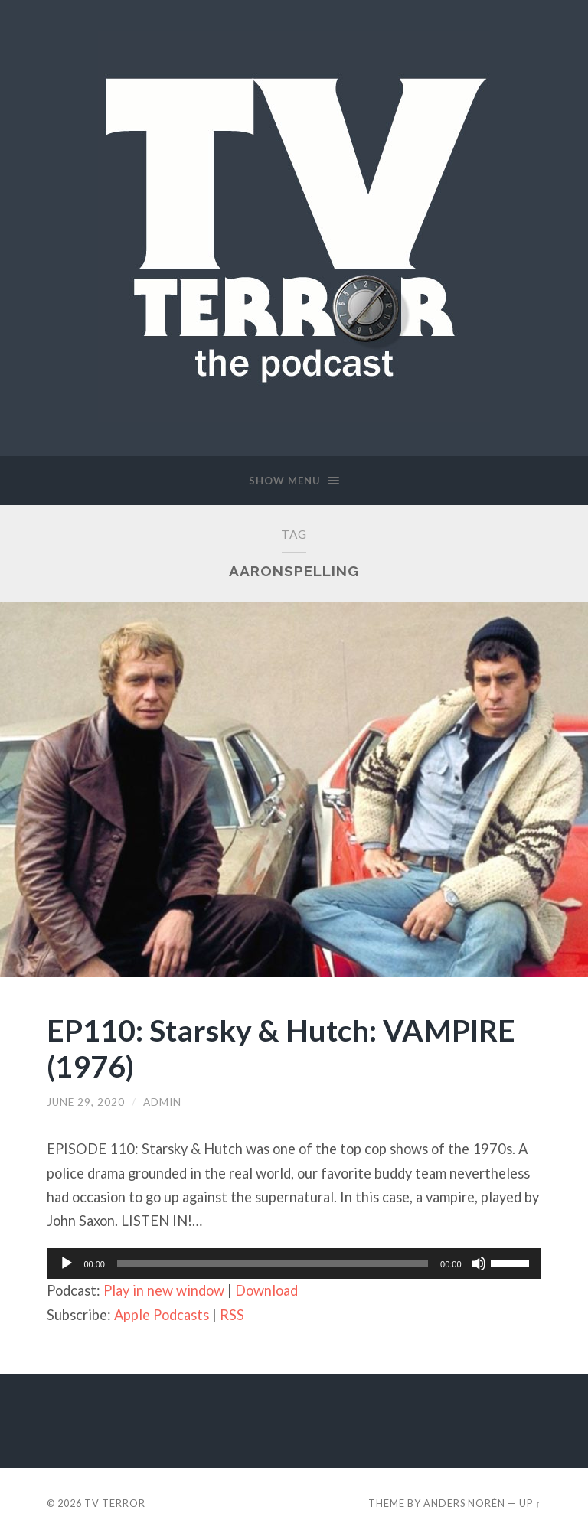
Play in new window (163, 1290)
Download (266, 1290)
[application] (294, 1263)
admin (162, 1102)
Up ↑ (530, 1503)
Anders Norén (464, 1503)
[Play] (66, 1263)
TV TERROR (114, 1503)
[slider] (272, 1263)
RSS (232, 1314)
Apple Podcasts (161, 1314)
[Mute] (478, 1263)
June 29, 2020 (86, 1102)
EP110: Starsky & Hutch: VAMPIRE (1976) (281, 1048)
